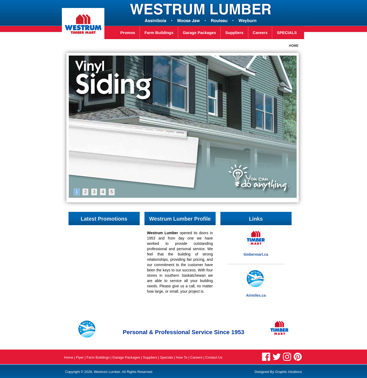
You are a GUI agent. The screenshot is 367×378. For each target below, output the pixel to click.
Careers (260, 32)
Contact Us (213, 357)
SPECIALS (287, 32)
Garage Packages (199, 32)
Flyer (80, 357)
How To (182, 357)
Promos (124, 32)
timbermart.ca (256, 254)
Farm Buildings (158, 32)
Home (68, 357)
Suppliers (234, 32)
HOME (293, 46)
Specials (167, 357)
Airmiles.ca (256, 295)
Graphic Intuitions (288, 372)
